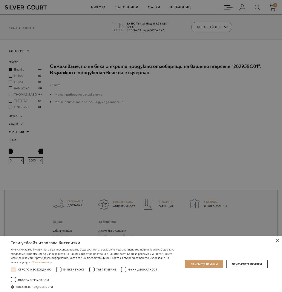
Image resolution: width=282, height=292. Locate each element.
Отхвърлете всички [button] (247, 264)
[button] (95, 287)
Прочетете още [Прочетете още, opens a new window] (42, 262)
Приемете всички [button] (204, 264)
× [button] (277, 241)
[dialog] (141, 146)
